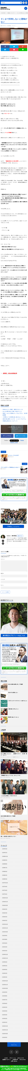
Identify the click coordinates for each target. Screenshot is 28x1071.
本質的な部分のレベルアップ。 (10, 421)
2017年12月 (5, 882)
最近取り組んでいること (13, 717)
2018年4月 (4, 879)
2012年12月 (5, 1026)
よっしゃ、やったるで (13, 455)
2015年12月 (5, 924)
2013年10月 (5, 988)
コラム (3, 817)
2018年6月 (4, 871)
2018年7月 (4, 867)
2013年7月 (4, 999)
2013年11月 (5, 984)
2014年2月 (4, 977)
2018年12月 (5, 856)
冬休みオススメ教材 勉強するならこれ (13, 409)
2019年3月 (4, 848)
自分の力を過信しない (13, 692)
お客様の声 (15, 1059)
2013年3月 (4, 1014)
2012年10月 (5, 1033)
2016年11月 (5, 901)
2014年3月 (4, 973)
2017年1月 (4, 894)
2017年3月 (4, 886)
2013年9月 (4, 992)
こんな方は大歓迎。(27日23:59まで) (9, 795)
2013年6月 (4, 1003)
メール (3, 579)
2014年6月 (4, 962)
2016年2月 (4, 916)
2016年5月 (4, 909)
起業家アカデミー (6, 1059)
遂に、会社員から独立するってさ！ (8, 836)
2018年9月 (4, 860)
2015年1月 (4, 950)
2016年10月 (5, 905)
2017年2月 (4, 890)
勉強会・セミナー (11, 25)
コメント (3, 559)
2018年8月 (4, 864)
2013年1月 (4, 1022)
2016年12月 (5, 897)
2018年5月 (4, 875)
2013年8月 (4, 995)
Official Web (22, 1059)
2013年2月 (4, 1018)
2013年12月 (5, 980)
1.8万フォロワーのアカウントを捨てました (17, 700)
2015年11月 (5, 928)
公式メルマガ (20, 1058)
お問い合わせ (14, 1061)
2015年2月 (4, 946)
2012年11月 (5, 1029)
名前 (2, 573)
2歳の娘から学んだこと (13, 708)
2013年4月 (4, 1011)
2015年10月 (5, 931)
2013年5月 (4, 1007)
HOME (6, 1058)
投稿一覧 (20, 535)
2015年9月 (4, 935)
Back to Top (14, 1044)
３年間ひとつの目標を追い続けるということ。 (14, 417)
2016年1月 (4, 920)
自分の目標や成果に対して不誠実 (15, 684)
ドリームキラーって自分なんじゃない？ (10, 467)
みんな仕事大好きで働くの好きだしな (12, 411)
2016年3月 (4, 913)
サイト (2, 585)
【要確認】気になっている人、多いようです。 (11, 775)
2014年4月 (4, 969)
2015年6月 (4, 943)
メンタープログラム (6, 777)
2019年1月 (4, 852)
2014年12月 (5, 954)
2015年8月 (4, 939)
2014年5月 (4, 965)
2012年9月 (4, 1037)
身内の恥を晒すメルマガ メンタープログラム (14, 419)
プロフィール (12, 1058)
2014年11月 (5, 958)
